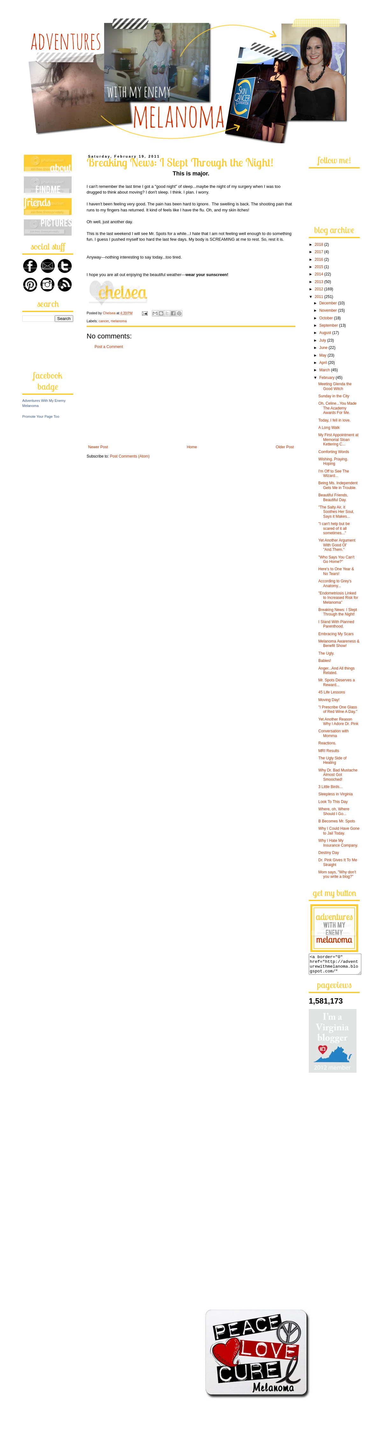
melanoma (119, 321)
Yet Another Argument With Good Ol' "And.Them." (336, 545)
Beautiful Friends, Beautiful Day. (333, 497)
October (326, 318)
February (327, 377)
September (329, 325)
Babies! (324, 660)
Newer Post (98, 447)
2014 (319, 274)
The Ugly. (326, 653)
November (328, 310)
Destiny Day (328, 852)
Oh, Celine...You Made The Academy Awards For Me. (337, 408)
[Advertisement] (191, 397)
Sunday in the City (333, 396)
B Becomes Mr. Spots (336, 821)
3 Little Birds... (330, 787)
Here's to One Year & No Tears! (336, 571)
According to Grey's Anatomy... (334, 583)
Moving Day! (329, 700)
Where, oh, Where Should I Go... (333, 811)
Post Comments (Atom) (130, 456)
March (325, 370)
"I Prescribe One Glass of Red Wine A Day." (337, 709)
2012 (319, 289)
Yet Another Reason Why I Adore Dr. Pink (338, 721)
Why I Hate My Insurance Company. (338, 842)
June (324, 347)
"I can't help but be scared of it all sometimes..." (334, 528)
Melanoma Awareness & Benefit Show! (338, 643)
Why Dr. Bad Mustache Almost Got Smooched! (337, 775)
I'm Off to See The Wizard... (333, 473)
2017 (319, 252)
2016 (319, 259)
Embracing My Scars (336, 634)
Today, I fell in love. (334, 420)
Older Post (285, 447)
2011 (319, 297)
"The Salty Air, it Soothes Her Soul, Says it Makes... (336, 512)
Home (192, 447)
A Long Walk (329, 427)
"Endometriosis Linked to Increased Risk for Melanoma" (338, 598)
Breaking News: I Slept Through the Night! (337, 612)
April (323, 362)
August (325, 333)
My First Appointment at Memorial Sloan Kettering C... (338, 439)
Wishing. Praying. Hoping (333, 461)
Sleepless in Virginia (335, 794)
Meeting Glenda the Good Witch (335, 386)
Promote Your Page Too (40, 416)
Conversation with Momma (333, 733)
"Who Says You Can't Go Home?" (336, 559)
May (323, 355)
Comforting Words (333, 452)
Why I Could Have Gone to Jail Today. (338, 830)
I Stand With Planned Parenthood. (336, 624)
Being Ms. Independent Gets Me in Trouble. (337, 485)
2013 (319, 282)
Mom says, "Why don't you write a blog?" (337, 874)
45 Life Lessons (331, 692)
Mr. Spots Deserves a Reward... (336, 682)
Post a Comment (109, 347)
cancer (104, 321)
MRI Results (328, 751)
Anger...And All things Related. (336, 670)
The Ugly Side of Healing (332, 760)
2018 (319, 244)
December (328, 303)
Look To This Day (333, 802)
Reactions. (327, 743)
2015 (319, 267)
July (323, 340)
